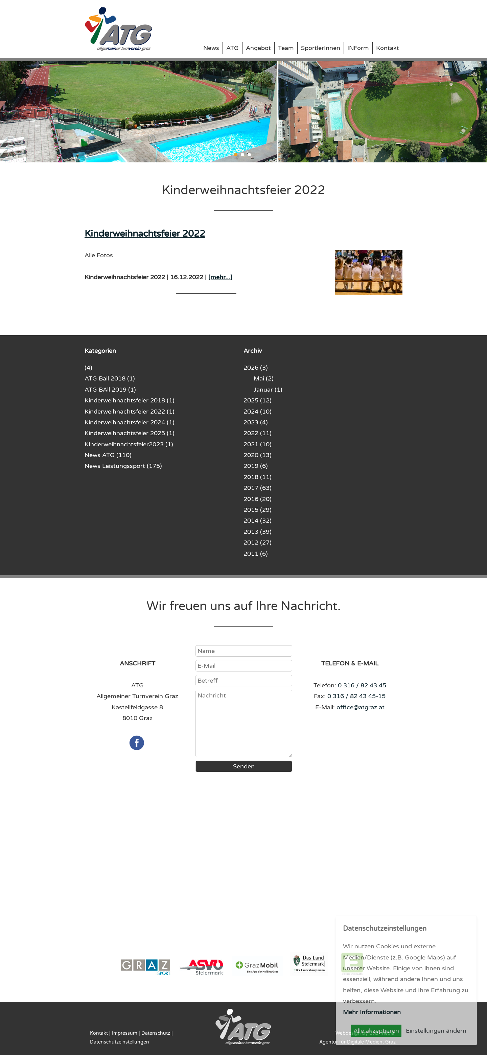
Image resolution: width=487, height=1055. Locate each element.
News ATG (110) (108, 455)
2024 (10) (258, 411)
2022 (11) (258, 433)
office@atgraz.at (361, 707)
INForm (358, 48)
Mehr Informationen (372, 1012)
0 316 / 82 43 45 (362, 685)
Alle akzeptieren (376, 1030)
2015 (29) (258, 509)
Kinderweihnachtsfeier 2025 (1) (130, 433)
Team (286, 48)
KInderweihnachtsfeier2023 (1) (129, 444)
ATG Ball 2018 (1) (110, 378)
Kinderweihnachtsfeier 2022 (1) (130, 411)
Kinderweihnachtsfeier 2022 (145, 233)
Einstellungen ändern (436, 1030)
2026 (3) (256, 367)
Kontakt (387, 48)
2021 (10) (258, 444)
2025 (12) (258, 400)
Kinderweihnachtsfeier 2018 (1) (130, 400)
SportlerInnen (320, 48)
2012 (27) (258, 542)
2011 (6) (256, 553)
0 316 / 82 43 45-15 (356, 696)
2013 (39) (258, 531)
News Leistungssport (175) (123, 466)
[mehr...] (220, 277)
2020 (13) (258, 455)
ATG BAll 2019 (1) (110, 389)
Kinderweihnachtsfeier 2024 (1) (130, 422)
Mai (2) (264, 378)
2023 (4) (256, 422)
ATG (232, 48)
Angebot (258, 48)
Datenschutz (155, 1033)
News (211, 48)
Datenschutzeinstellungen (119, 1042)
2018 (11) (258, 477)
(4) (88, 367)
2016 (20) (258, 499)
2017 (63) (258, 488)
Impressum (124, 1033)
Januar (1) (268, 389)
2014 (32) (258, 520)
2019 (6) (256, 466)
